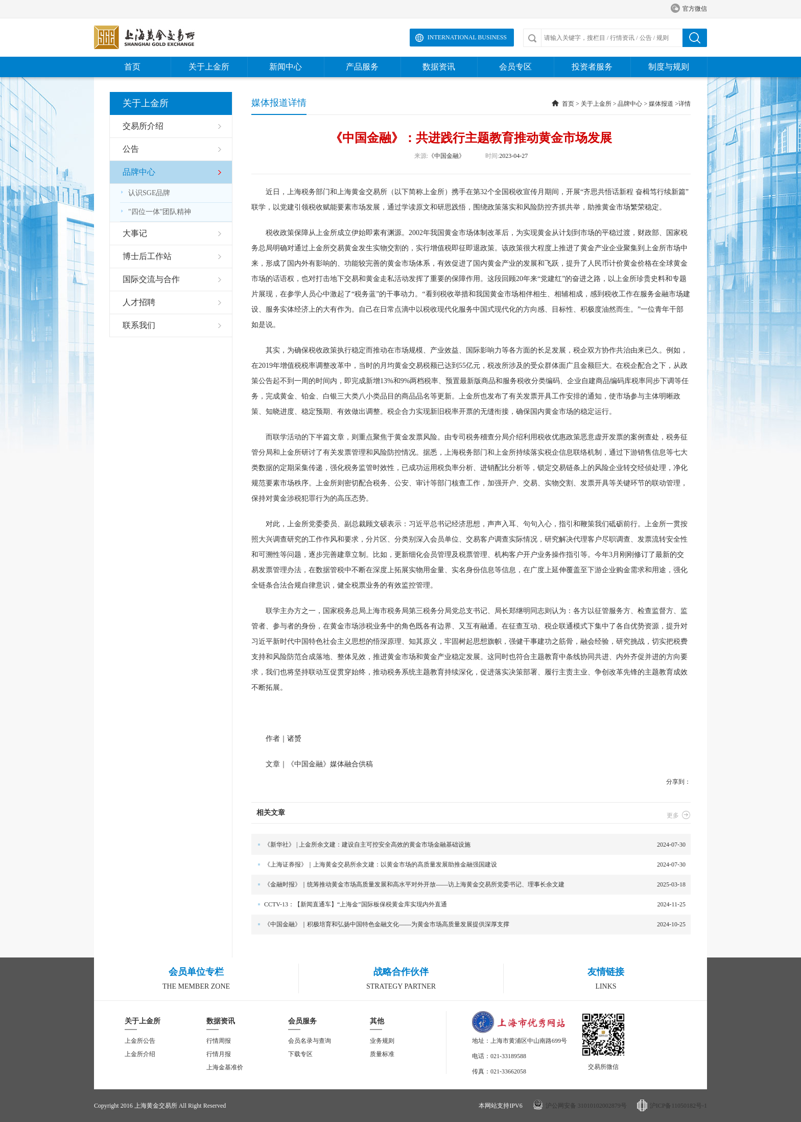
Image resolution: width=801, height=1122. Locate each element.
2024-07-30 (468, 845)
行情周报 (218, 1040)
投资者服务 (592, 66)
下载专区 (300, 1054)
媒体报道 (661, 103)
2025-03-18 (468, 885)
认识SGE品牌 (145, 193)
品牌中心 (630, 103)
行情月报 (218, 1054)
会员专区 (515, 66)
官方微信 (689, 9)
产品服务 (362, 66)
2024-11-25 (468, 905)
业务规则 (382, 1040)
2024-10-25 (468, 924)
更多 (679, 815)
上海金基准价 (224, 1067)
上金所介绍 (140, 1054)
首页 (132, 66)
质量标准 (382, 1054)
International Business (467, 37)
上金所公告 (140, 1040)
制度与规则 (668, 66)
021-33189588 (508, 1056)
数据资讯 (438, 66)
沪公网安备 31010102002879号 (586, 1105)
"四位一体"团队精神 (155, 212)
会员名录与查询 (309, 1040)
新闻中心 (285, 66)
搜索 (694, 38)
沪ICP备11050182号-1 (678, 1105)
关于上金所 (209, 66)
